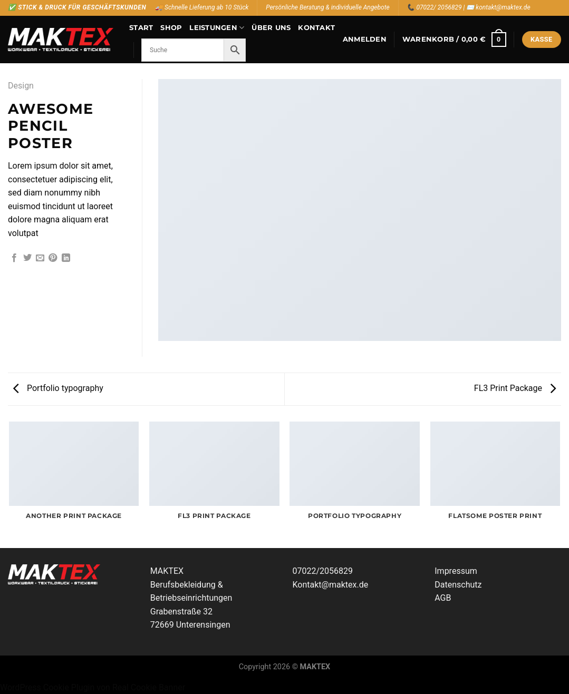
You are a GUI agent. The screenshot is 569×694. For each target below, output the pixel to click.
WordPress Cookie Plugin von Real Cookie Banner (92, 687)
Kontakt (316, 28)
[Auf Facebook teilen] (14, 258)
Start (141, 28)
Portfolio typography (58, 388)
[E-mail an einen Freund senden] (40, 258)
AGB (443, 598)
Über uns (271, 28)
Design (21, 86)
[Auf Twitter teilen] (27, 258)
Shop (171, 28)
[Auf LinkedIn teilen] (66, 258)
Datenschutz (458, 585)
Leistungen (216, 28)
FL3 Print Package (515, 388)
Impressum (456, 571)
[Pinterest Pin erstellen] (53, 258)
